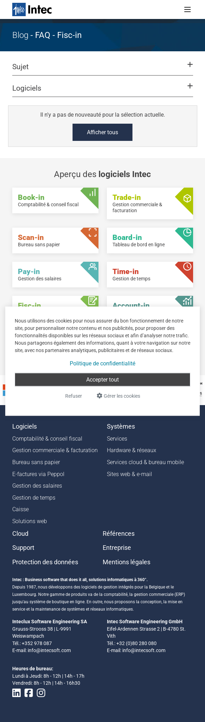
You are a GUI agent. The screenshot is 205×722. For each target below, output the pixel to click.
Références (119, 533)
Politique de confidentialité (102, 363)
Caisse (20, 509)
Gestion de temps (33, 497)
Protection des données (45, 562)
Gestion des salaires (37, 485)
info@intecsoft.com (49, 650)
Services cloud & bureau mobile (145, 462)
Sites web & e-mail (129, 474)
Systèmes (121, 426)
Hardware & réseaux (131, 450)
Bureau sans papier (36, 462)
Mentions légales (126, 562)
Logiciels (24, 426)
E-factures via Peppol (38, 474)
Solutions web (29, 521)
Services (117, 438)
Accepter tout (102, 379)
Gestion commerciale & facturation (55, 450)
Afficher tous (102, 132)
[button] (102, 69)
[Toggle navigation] (187, 9)
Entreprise (117, 547)
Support (23, 547)
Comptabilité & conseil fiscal (47, 438)
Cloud (20, 533)
